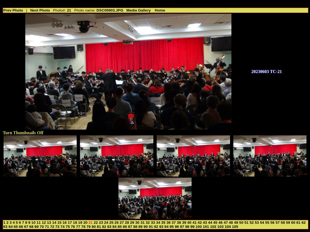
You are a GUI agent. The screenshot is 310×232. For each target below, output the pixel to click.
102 (213, 227)
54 (262, 222)
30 (137, 222)
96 (177, 227)
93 (161, 227)
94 (166, 227)
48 (231, 222)
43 (205, 222)
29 (132, 222)
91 (151, 227)
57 (278, 222)
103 (220, 227)
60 (293, 222)
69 (36, 227)
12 (44, 222)
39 (184, 222)
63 (5, 227)
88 (135, 227)
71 (47, 227)
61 (298, 222)
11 (39, 222)
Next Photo (40, 10)
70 (42, 227)
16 (65, 222)
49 (236, 222)
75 (68, 227)
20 (85, 222)
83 (109, 227)
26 (117, 222)
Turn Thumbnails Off (23, 132)
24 (106, 222)
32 (148, 222)
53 (257, 222)
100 (199, 227)
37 (174, 222)
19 (80, 222)
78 (83, 227)
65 (16, 227)
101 (206, 227)
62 (303, 222)
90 (145, 227)
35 (163, 222)
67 (26, 227)
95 (172, 227)
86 (125, 227)
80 (94, 227)
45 (215, 222)
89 (141, 227)
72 (52, 227)
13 (49, 222)
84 (114, 227)
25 (111, 222)
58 (283, 222)
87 (130, 227)
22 (96, 222)
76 (73, 227)
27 (122, 222)
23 (101, 222)
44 (210, 222)
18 (75, 222)
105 (235, 227)
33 (153, 222)
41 (194, 222)
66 (21, 227)
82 (104, 227)
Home (160, 10)
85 (120, 227)
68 (31, 227)
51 (246, 222)
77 (78, 227)
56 (272, 222)
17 (70, 222)
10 (33, 222)
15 (59, 222)
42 (200, 222)
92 (156, 227)
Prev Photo (13, 10)
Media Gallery (138, 10)
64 (11, 227)
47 (226, 222)
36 (169, 222)
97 (182, 227)
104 (228, 227)
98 (187, 227)
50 (241, 222)
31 (142, 222)
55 (267, 222)
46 (220, 222)
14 (54, 222)
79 (89, 227)
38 (179, 222)
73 (57, 227)
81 (99, 227)
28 (127, 222)
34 (158, 222)
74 (62, 227)
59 (288, 222)
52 (252, 222)
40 (189, 222)
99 (192, 227)
